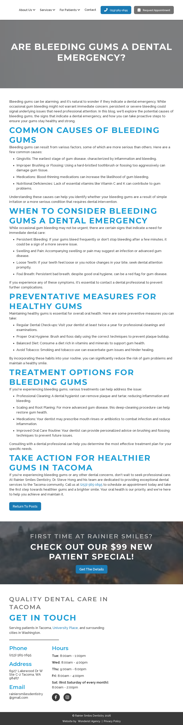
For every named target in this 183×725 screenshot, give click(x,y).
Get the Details (91, 569)
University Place (65, 628)
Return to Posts (25, 506)
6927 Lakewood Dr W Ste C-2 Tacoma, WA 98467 (26, 674)
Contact (90, 10)
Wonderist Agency (89, 721)
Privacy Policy (112, 721)
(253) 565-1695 (116, 10)
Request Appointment (154, 10)
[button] (26, 10)
